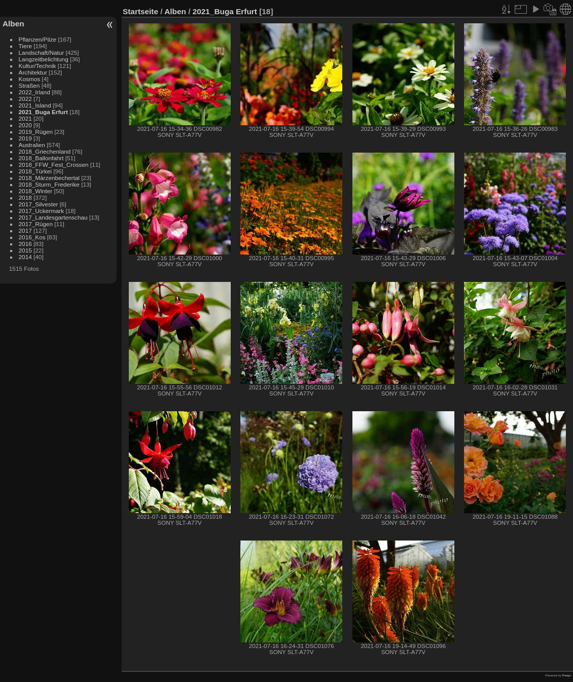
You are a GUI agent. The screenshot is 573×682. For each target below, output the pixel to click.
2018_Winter (36, 191)
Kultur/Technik (37, 65)
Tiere (25, 46)
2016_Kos (32, 237)
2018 (25, 197)
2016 (25, 243)
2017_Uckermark (41, 210)
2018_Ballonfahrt (41, 158)
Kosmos (30, 79)
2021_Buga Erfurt (43, 112)
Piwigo (566, 675)
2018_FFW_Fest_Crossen (54, 164)
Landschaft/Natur (41, 52)
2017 (25, 230)
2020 (25, 125)
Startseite (140, 11)
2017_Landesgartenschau (53, 217)
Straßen (29, 85)
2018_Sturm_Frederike (49, 184)
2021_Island (35, 105)
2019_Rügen (36, 131)
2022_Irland (34, 92)
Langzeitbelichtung (43, 59)
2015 (25, 250)
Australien (32, 144)
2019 (25, 138)
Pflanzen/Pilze (38, 39)
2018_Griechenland (45, 151)
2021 (25, 118)
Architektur (33, 72)
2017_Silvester (38, 204)
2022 (25, 98)
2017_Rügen (36, 224)
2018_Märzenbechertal (49, 177)
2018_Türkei (35, 171)
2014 (25, 257)
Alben (13, 23)
